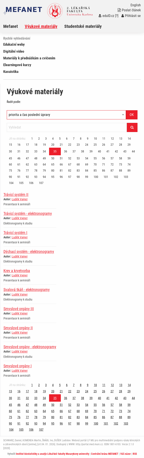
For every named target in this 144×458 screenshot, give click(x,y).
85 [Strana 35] (95, 170)
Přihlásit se (131, 16)
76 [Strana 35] (18, 170)
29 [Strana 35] (129, 144)
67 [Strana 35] (69, 164)
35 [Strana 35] (54, 151)
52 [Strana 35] (69, 158)
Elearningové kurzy (17, 65)
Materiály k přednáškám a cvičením (29, 58)
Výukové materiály (41, 26)
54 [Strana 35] (86, 158)
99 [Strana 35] (86, 177)
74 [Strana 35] (129, 164)
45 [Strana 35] (10, 158)
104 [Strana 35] (11, 183)
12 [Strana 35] (112, 138)
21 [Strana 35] (61, 144)
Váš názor (125, 453)
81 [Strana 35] (61, 170)
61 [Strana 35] (18, 164)
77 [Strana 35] (27, 170)
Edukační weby (14, 44)
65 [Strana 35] (52, 164)
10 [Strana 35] (95, 138)
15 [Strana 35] (10, 144)
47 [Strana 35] (27, 158)
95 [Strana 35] (52, 177)
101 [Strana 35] (106, 177)
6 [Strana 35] (67, 138)
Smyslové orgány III (18, 308)
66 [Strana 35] (61, 164)
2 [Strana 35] (39, 138)
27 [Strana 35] (112, 144)
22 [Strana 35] (69, 144)
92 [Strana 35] (27, 177)
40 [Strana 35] (99, 151)
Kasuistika (10, 71)
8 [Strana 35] (80, 138)
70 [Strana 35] (95, 164)
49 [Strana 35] (44, 158)
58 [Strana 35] (120, 158)
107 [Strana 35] (41, 183)
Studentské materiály (83, 26)
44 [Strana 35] (133, 151)
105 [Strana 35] (21, 183)
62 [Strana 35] (27, 164)
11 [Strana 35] (103, 138)
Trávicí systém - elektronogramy (27, 213)
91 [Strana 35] (18, 177)
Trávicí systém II (15, 194)
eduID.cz (106, 16)
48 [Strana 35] (35, 158)
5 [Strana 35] (60, 138)
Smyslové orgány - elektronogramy (29, 346)
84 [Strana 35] (86, 170)
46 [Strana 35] (18, 158)
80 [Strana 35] (52, 170)
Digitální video (13, 51)
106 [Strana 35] (31, 183)
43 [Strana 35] (124, 151)
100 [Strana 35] (96, 177)
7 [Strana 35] (73, 138)
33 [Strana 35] (35, 151)
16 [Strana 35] (18, 144)
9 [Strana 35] (87, 138)
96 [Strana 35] (61, 177)
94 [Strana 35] (44, 177)
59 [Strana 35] (129, 158)
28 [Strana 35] (120, 144)
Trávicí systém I (15, 232)
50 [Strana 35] (52, 158)
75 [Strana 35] (10, 170)
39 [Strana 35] (91, 151)
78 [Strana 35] (35, 170)
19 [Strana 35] (44, 144)
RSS (135, 453)
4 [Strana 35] (53, 138)
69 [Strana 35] (86, 164)
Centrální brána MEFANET (104, 453)
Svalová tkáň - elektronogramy (26, 289)
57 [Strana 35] (112, 158)
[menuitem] (14, 26)
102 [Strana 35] (116, 177)
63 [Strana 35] (35, 164)
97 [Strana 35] (69, 177)
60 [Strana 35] (10, 164)
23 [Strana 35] (78, 144)
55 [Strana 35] (95, 158)
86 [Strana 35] (103, 170)
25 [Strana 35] (95, 144)
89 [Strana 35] (129, 170)
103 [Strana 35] (126, 177)
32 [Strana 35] (27, 151)
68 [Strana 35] (78, 164)
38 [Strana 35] (82, 151)
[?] (116, 16)
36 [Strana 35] (65, 151)
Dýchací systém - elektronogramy (28, 251)
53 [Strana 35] (78, 158)
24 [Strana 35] (86, 144)
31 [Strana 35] (18, 151)
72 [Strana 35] (112, 164)
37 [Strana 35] (74, 151)
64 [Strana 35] (44, 164)
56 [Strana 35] (103, 158)
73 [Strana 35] (120, 164)
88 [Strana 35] (120, 170)
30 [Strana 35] (10, 151)
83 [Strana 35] (78, 170)
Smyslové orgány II (18, 328)
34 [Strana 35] (44, 151)
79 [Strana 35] (44, 170)
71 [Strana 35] (103, 164)
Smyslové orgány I (17, 366)
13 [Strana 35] (120, 138)
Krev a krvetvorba (16, 270)
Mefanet (10, 26)
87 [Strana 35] (112, 170)
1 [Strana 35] (32, 138)
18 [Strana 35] (35, 144)
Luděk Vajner (20, 199)
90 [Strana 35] (10, 177)
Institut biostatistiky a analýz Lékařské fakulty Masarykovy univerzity (52, 453)
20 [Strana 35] (52, 144)
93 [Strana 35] (35, 177)
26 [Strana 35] (103, 144)
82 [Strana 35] (69, 170)
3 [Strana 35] (46, 138)
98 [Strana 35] (78, 177)
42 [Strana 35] (116, 151)
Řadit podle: (14, 102)
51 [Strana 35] (61, 158)
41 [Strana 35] (107, 151)
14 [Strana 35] (129, 138)
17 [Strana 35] (27, 144)
